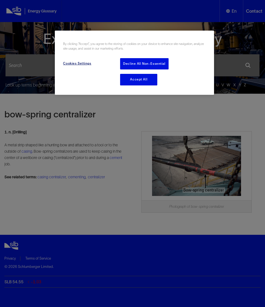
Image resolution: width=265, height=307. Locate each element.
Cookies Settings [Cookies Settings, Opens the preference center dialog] (77, 63)
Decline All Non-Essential (144, 63)
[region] (134, 63)
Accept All (138, 79)
